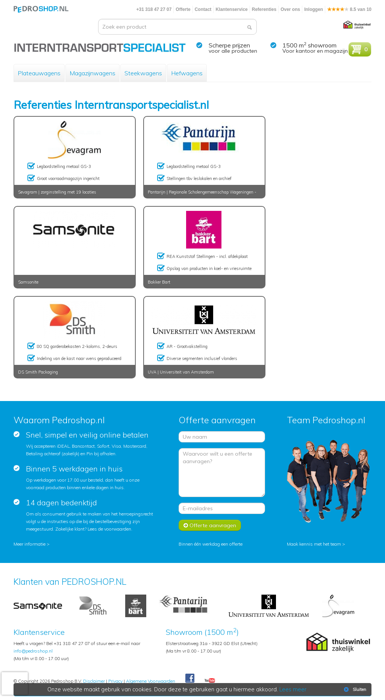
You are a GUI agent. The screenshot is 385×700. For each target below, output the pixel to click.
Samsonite (28, 282)
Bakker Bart (159, 282)
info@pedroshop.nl (33, 651)
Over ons (290, 9)
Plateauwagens (39, 73)
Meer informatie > (32, 544)
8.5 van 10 (349, 9)
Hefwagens (187, 73)
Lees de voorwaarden (109, 529)
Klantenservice (231, 9)
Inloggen (313, 9)
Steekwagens (143, 73)
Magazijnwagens (92, 73)
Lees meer (292, 689)
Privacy (115, 681)
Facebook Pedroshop (189, 678)
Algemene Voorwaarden (150, 681)
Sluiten (354, 689)
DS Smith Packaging (38, 372)
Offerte (183, 9)
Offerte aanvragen (209, 525)
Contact (203, 9)
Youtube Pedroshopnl (210, 681)
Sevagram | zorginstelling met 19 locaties (57, 192)
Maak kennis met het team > (316, 544)
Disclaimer (94, 681)
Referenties (264, 9)
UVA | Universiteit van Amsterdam (181, 372)
